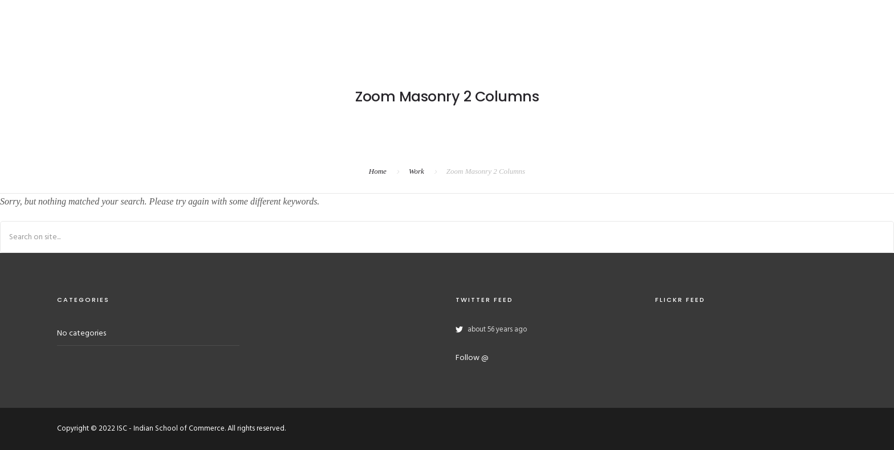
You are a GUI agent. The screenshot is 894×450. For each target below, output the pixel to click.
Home (378, 171)
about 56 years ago (497, 330)
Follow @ (472, 358)
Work (416, 171)
